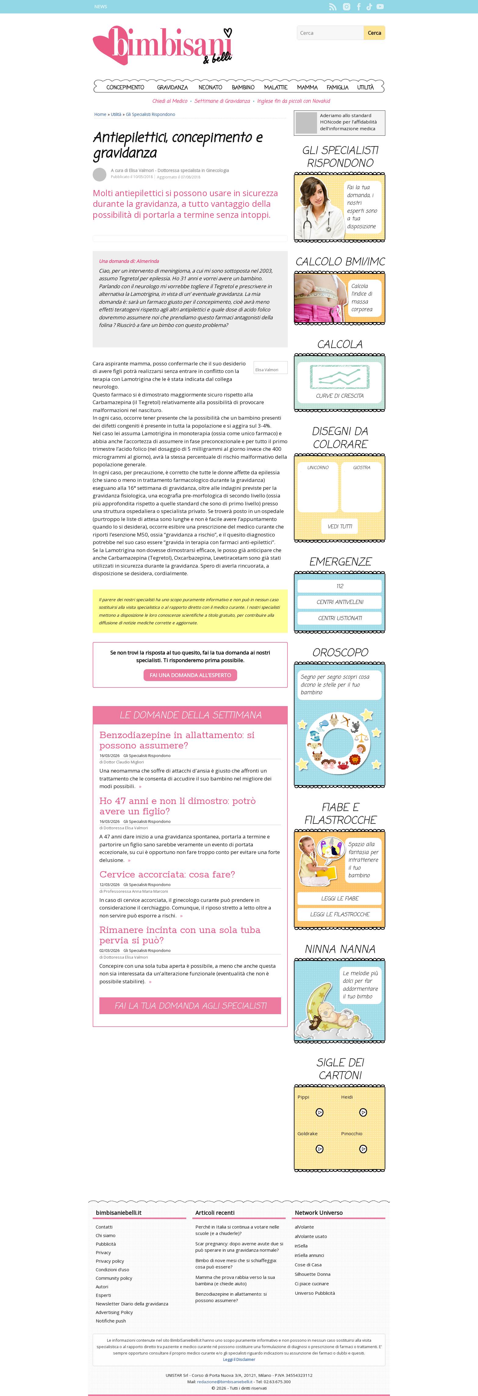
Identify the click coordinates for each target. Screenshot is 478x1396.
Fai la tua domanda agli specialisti (190, 1006)
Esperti (103, 1295)
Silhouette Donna (312, 1274)
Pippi (303, 1098)
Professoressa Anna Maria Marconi (136, 891)
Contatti (104, 1227)
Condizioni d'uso (112, 1269)
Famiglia (337, 88)
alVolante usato (311, 1236)
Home (100, 114)
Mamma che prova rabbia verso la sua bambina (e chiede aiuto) (235, 1280)
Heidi (347, 1098)
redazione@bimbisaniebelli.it (224, 1381)
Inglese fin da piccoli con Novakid (293, 101)
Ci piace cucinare (312, 1283)
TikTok (369, 6)
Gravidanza (172, 88)
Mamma (307, 88)
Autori (102, 1286)
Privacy (103, 1252)
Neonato (210, 88)
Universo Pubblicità (315, 1293)
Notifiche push (111, 1321)
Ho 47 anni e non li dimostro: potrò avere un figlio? (177, 806)
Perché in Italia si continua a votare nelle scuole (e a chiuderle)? (237, 1230)
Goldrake (308, 1134)
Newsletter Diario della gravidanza (132, 1304)
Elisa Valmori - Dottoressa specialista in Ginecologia (179, 170)
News (100, 6)
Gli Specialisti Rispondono (150, 114)
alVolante (304, 1227)
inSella (301, 1246)
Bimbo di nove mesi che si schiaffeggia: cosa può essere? (236, 1263)
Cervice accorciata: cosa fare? (167, 875)
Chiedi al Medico (169, 101)
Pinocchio (351, 1134)
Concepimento (125, 88)
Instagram (346, 6)
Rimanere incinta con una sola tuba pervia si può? (180, 935)
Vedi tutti (339, 527)
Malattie (275, 88)
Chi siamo (106, 1235)
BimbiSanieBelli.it (163, 46)
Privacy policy (110, 1261)
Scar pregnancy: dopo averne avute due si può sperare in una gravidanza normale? (239, 1246)
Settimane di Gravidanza (222, 101)
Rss (333, 6)
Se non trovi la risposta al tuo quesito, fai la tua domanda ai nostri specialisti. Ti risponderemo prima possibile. (190, 665)
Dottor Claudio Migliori (124, 762)
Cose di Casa (308, 1264)
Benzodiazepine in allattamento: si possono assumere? (177, 740)
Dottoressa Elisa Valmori (126, 828)
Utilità (365, 88)
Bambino (243, 88)
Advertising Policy (114, 1312)
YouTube (380, 6)
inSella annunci (309, 1255)
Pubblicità (106, 1244)
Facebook (358, 6)
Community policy (114, 1278)
